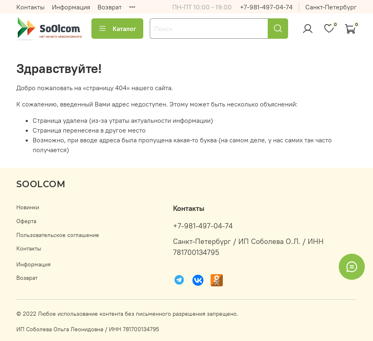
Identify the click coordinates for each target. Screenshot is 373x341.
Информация (71, 7)
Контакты (30, 7)
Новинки (27, 207)
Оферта (26, 221)
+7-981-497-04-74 (266, 7)
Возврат (110, 7)
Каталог (117, 28)
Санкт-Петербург (331, 7)
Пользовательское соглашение (57, 235)
